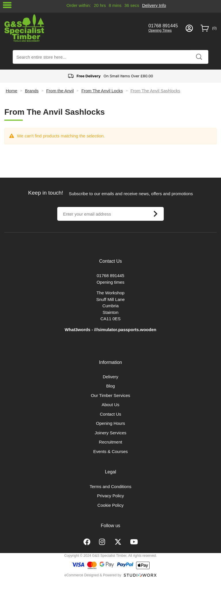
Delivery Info (154, 5)
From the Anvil (60, 91)
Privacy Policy (110, 495)
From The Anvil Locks (102, 91)
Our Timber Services (110, 395)
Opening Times (160, 30)
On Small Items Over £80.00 (110, 76)
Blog (110, 385)
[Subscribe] (155, 214)
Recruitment (110, 441)
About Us (110, 404)
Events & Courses (110, 451)
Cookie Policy (111, 505)
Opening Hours (110, 423)
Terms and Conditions (110, 486)
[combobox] (110, 57)
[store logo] (72, 28)
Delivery (110, 376)
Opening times (111, 282)
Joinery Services (110, 432)
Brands (32, 91)
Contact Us (110, 414)
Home (11, 91)
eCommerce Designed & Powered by (92, 575)
